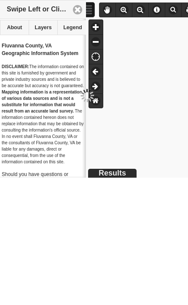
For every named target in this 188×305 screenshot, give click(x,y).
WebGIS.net (40, 268)
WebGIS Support (39, 261)
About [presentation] (14, 27)
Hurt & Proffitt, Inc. (20, 291)
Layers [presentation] (43, 27)
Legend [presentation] (72, 27)
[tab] (14, 27)
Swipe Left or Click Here (45, 9)
